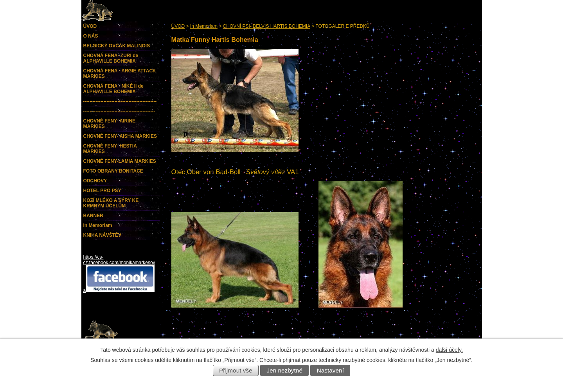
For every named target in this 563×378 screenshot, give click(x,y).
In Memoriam (204, 26)
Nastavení (330, 370)
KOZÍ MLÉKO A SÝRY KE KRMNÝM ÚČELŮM (111, 203)
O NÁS (90, 36)
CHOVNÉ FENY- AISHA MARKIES (120, 136)
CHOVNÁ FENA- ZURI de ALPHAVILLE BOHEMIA (111, 58)
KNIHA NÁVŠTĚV (102, 235)
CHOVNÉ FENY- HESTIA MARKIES (110, 148)
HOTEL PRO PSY (102, 190)
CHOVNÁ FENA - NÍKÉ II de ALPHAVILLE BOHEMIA (113, 88)
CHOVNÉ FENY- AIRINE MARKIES (109, 123)
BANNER (93, 215)
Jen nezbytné (284, 370)
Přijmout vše (235, 370)
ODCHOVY (95, 181)
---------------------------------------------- (119, 111)
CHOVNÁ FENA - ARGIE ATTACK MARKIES (119, 73)
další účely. (449, 350)
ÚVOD (178, 26)
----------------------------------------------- (120, 101)
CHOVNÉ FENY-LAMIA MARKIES (119, 161)
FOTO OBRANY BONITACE (113, 171)
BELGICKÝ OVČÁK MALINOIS (116, 46)
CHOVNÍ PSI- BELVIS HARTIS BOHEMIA (266, 26)
